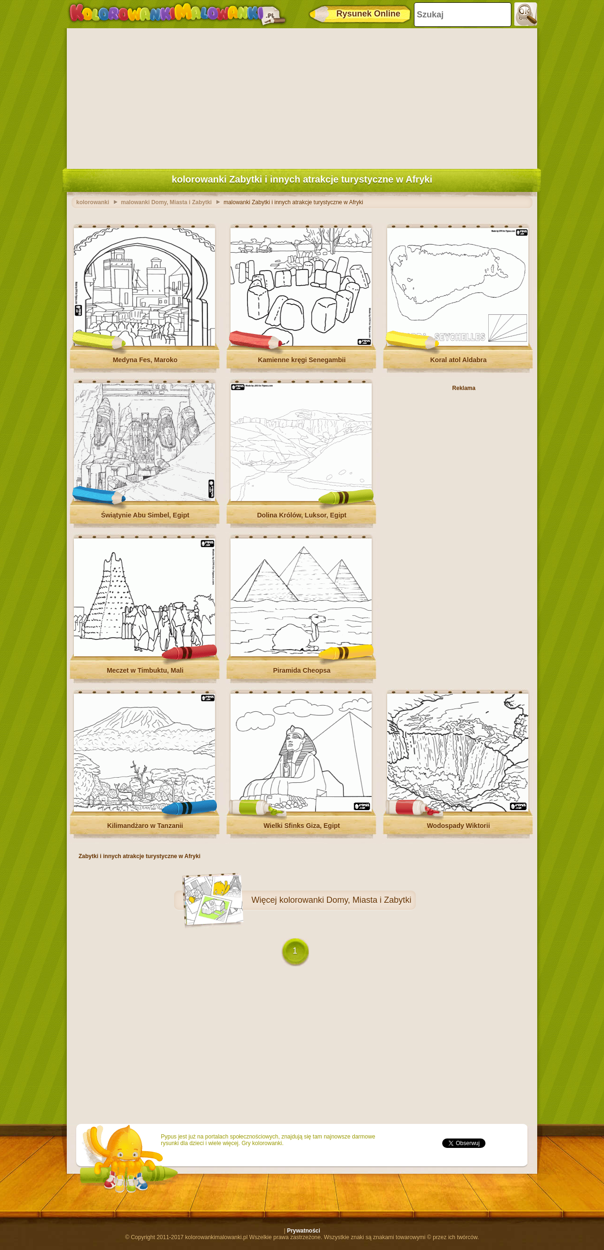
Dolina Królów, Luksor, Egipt (301, 515)
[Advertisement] (302, 96)
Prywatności (303, 1230)
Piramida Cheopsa (301, 670)
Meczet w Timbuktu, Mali (145, 670)
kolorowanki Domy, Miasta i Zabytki (345, 900)
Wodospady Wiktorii (458, 825)
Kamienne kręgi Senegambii (302, 360)
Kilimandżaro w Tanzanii (145, 825)
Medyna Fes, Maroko (145, 360)
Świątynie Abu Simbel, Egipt (145, 515)
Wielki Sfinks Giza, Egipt (301, 825)
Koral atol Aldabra (458, 360)
